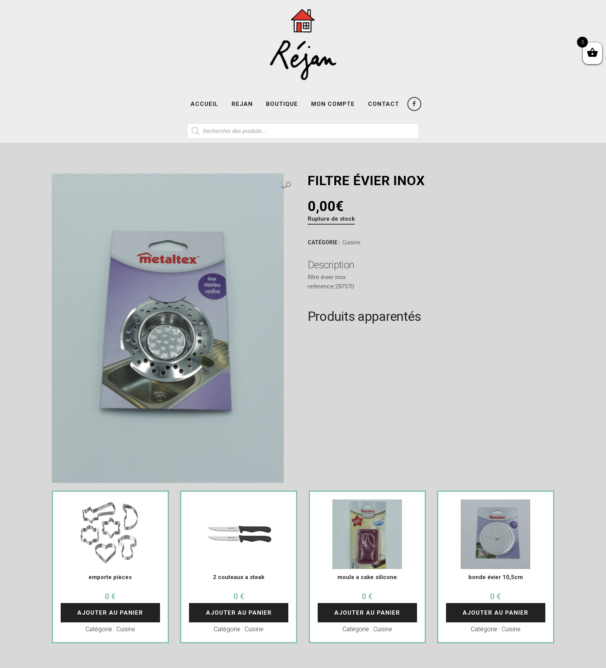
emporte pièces (110, 577)
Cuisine (351, 242)
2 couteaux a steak (238, 577)
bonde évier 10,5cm (495, 577)
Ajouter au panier (110, 612)
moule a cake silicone (367, 577)
